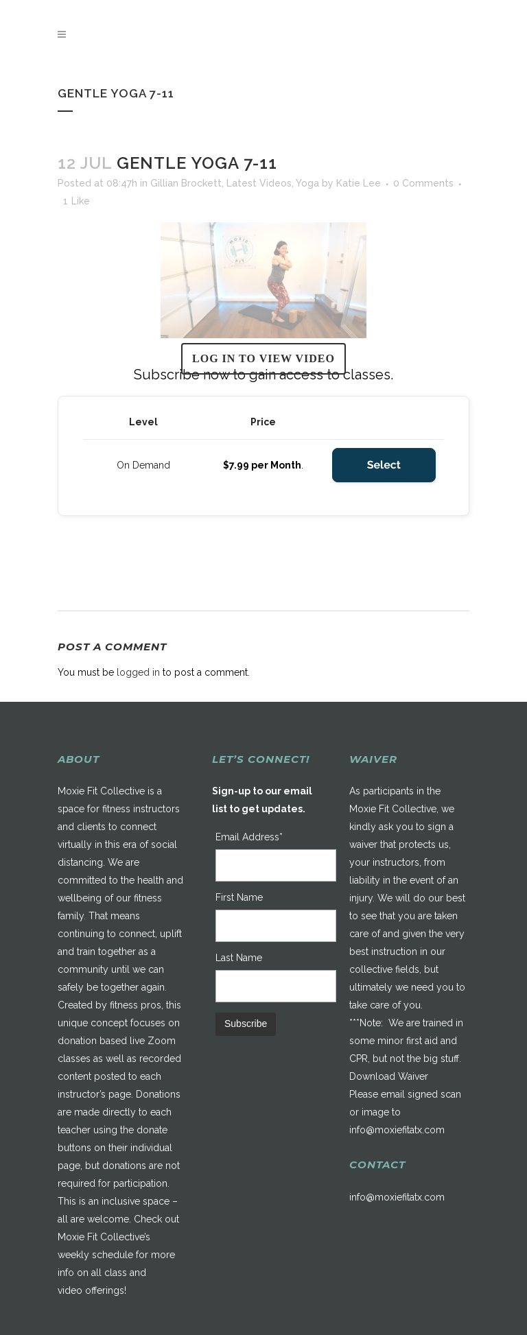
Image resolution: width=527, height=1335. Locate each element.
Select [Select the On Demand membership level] (384, 464)
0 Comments (423, 183)
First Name (239, 897)
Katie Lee (358, 183)
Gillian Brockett (186, 183)
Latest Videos (259, 183)
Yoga (307, 183)
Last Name (238, 957)
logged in (138, 672)
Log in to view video (263, 358)
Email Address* (249, 836)
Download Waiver (388, 1076)
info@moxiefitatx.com (397, 1129)
